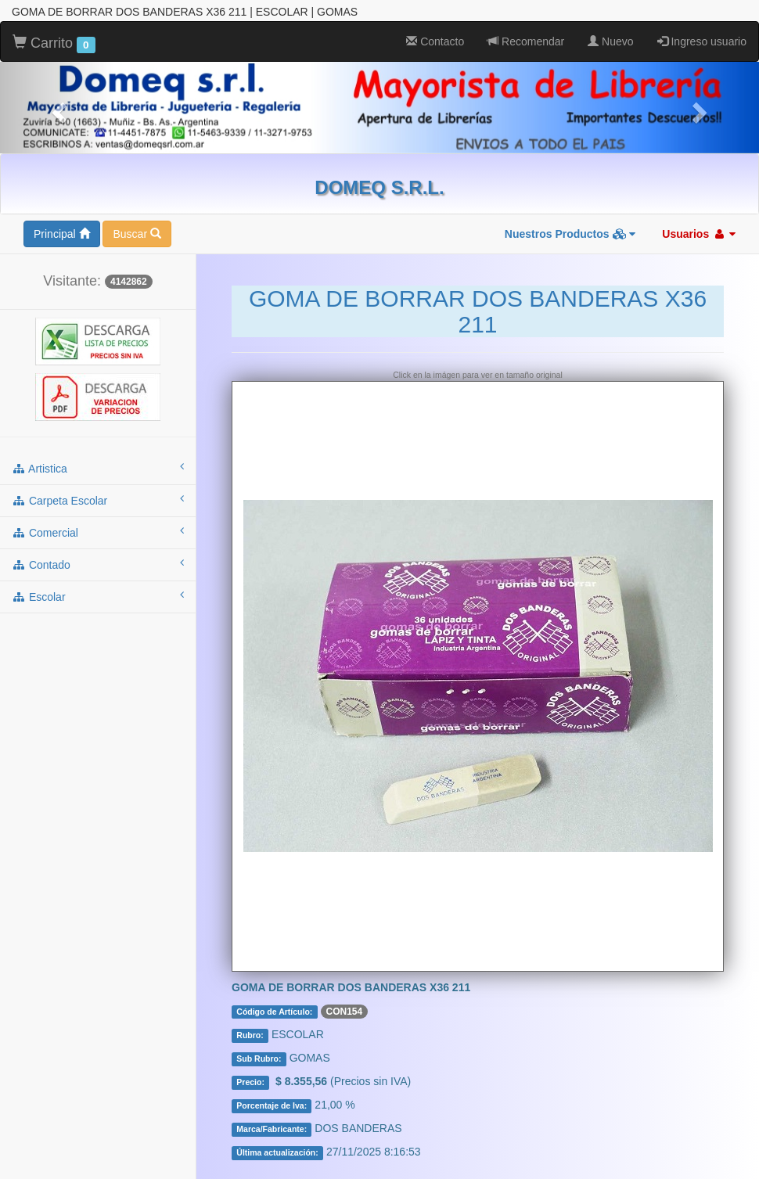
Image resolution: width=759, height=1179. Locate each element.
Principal (62, 234)
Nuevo (610, 41)
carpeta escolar (98, 500)
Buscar (136, 234)
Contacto (435, 41)
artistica (98, 468)
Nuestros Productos (570, 234)
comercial (98, 532)
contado (98, 564)
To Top (731, 1151)
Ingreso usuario (701, 41)
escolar (98, 596)
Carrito (54, 43)
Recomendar (525, 41)
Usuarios (699, 234)
